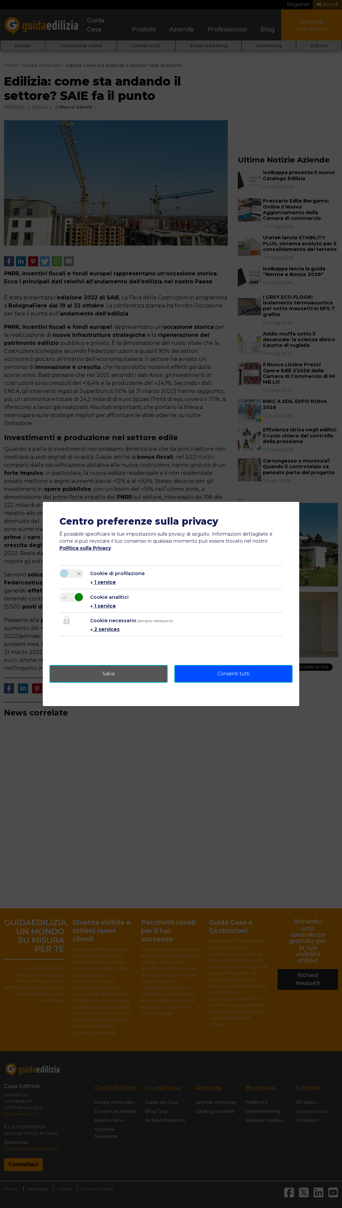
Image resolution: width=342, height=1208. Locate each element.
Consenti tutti (233, 674)
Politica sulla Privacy (85, 548)
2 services (105, 629)
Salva (109, 674)
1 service (103, 582)
